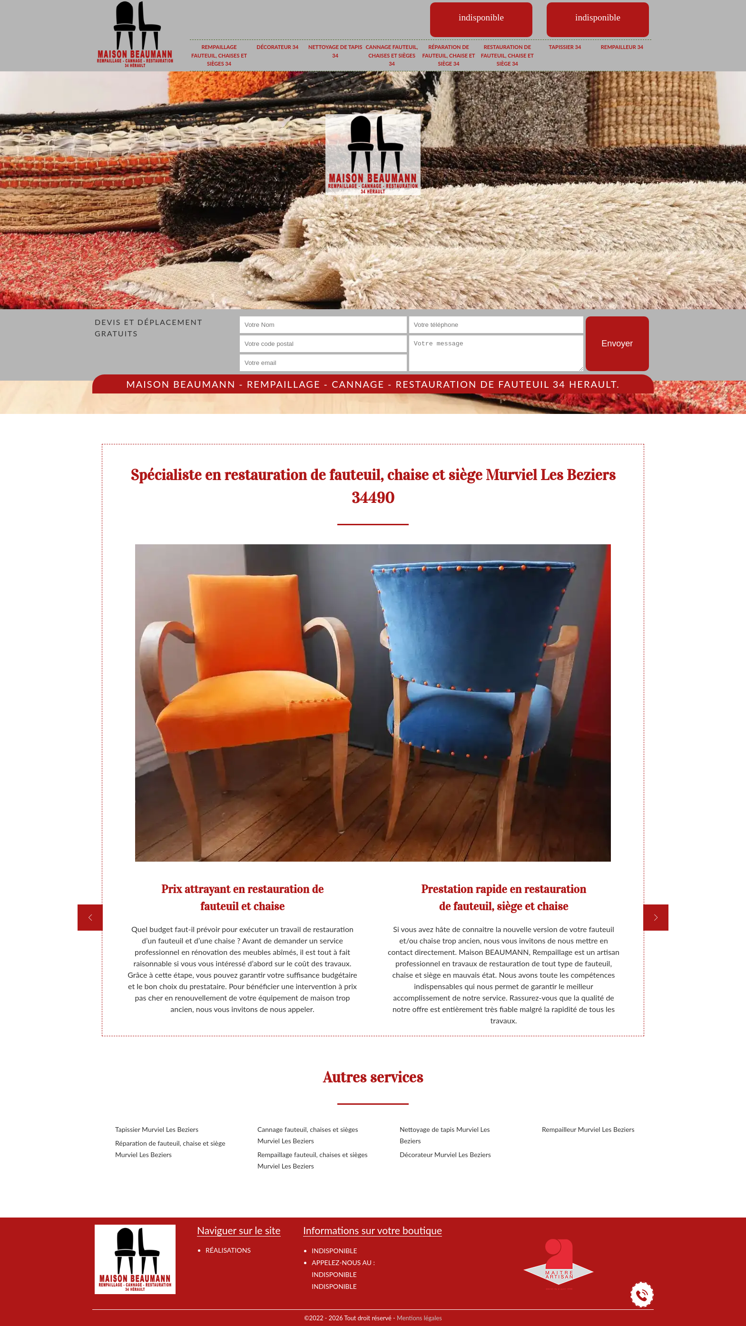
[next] (655, 917)
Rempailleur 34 (622, 47)
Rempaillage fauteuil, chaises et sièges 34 (219, 55)
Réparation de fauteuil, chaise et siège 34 (448, 55)
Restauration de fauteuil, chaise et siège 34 (507, 55)
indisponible (334, 1274)
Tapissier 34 (565, 47)
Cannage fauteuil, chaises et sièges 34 (392, 55)
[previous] (90, 917)
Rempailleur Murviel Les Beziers (588, 1129)
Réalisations (228, 1250)
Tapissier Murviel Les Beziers (156, 1129)
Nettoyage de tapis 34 (335, 51)
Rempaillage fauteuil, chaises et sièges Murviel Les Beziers (312, 1160)
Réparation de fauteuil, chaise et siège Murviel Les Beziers (170, 1149)
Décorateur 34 (277, 47)
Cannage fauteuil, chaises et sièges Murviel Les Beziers (307, 1135)
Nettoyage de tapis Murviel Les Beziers (445, 1135)
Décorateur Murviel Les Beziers (445, 1154)
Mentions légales (419, 1318)
